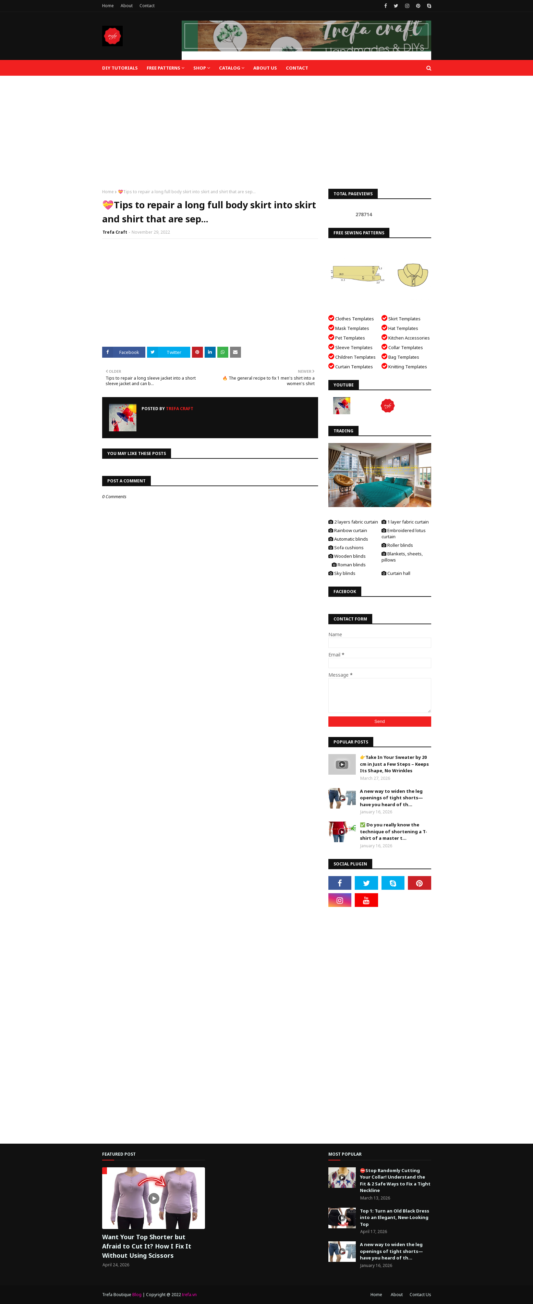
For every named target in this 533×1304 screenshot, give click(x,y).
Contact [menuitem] (297, 68)
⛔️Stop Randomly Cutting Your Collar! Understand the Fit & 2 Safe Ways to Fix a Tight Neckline (395, 1180)
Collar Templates (402, 346)
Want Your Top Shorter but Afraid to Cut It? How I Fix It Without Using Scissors (146, 1246)
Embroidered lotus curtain (403, 533)
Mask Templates (348, 327)
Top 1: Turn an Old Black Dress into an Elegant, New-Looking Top (394, 1217)
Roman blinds (349, 565)
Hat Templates (399, 327)
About (127, 6)
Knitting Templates (404, 366)
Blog (137, 1294)
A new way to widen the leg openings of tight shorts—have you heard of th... (391, 798)
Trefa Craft (114, 232)
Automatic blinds (348, 539)
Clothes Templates (351, 318)
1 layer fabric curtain (405, 522)
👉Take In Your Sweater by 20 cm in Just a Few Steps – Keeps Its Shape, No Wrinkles (394, 764)
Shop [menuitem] (199, 68)
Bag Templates (400, 356)
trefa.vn (189, 1294)
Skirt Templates (401, 318)
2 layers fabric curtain (353, 522)
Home (108, 6)
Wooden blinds (347, 556)
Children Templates (352, 356)
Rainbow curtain (347, 530)
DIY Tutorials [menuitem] (120, 68)
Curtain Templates (350, 366)
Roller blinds (397, 545)
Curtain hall (395, 573)
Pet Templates (346, 337)
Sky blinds (341, 573)
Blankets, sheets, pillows (402, 557)
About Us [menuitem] (265, 68)
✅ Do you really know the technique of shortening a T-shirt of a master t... (393, 831)
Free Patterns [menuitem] (163, 68)
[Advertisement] (266, 127)
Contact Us (420, 1294)
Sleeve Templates (350, 346)
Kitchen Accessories (405, 337)
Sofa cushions (346, 547)
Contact (147, 6)
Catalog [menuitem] (229, 68)
